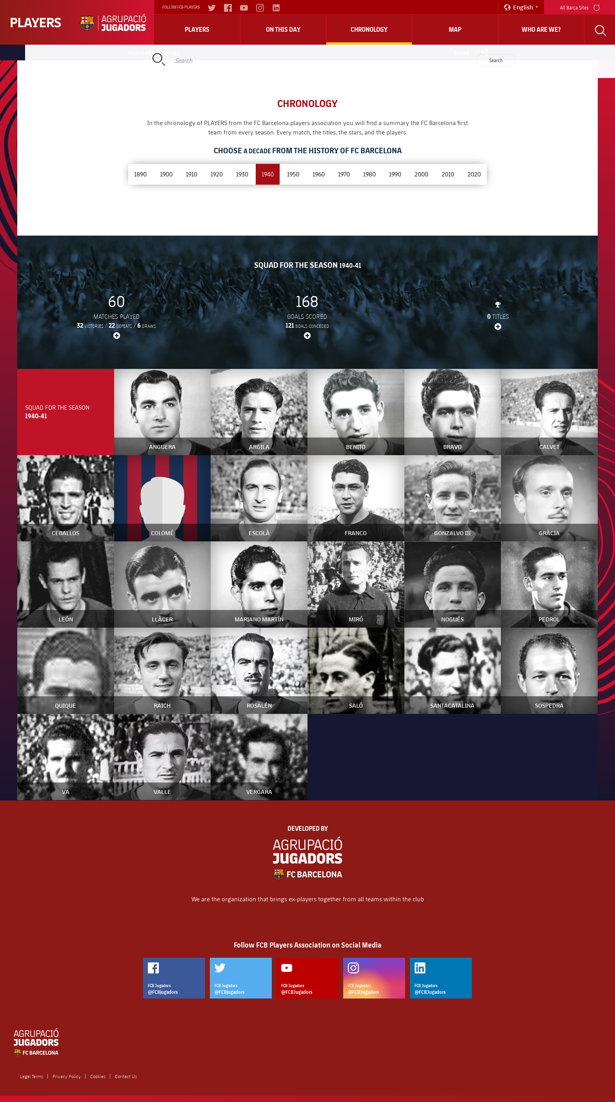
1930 (242, 174)
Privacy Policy (67, 1076)
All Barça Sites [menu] (580, 7)
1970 (344, 174)
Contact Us (126, 1076)
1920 (217, 174)
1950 (293, 174)
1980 (369, 174)
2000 (421, 174)
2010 (448, 174)
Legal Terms (31, 1076)
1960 (319, 174)
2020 (474, 174)
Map (455, 29)
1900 (166, 174)
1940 (268, 174)
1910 (191, 174)
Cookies (98, 1076)
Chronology (369, 29)
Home (136, 52)
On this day (283, 29)
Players (197, 29)
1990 (395, 174)
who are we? (541, 29)
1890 (140, 174)
